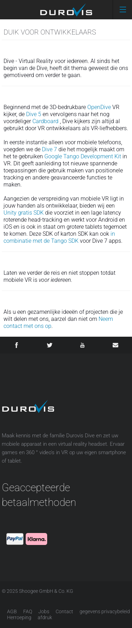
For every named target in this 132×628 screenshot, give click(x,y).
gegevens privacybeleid (105, 611)
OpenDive (99, 107)
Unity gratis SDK (24, 212)
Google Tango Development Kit (82, 156)
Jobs (43, 611)
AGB (12, 611)
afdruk (45, 617)
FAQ (27, 611)
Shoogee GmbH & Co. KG (46, 591)
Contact (64, 611)
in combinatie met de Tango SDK (59, 237)
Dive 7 (49, 149)
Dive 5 (33, 114)
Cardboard (45, 121)
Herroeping (19, 617)
